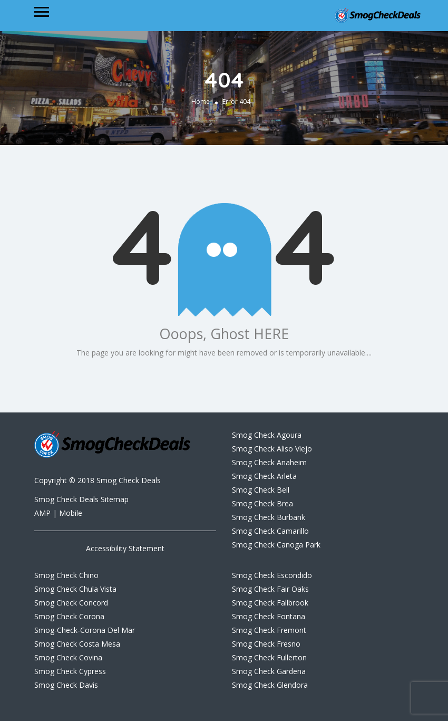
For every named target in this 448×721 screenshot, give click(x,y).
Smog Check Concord (71, 603)
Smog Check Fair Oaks (270, 589)
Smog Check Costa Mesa (77, 644)
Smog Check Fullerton (269, 657)
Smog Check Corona (69, 616)
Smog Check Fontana (268, 616)
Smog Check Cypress (70, 671)
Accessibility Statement (125, 548)
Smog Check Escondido (272, 575)
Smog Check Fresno (266, 644)
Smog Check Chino (66, 575)
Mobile (70, 513)
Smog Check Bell (260, 490)
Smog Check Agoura (266, 435)
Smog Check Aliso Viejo (272, 449)
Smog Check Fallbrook (270, 603)
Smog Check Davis (66, 685)
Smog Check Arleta (264, 476)
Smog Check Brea (262, 503)
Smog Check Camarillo (270, 531)
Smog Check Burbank (268, 517)
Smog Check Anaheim (269, 462)
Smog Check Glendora (270, 685)
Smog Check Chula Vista (75, 589)
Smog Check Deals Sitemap (81, 499)
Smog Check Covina (68, 657)
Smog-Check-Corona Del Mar (84, 630)
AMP (43, 513)
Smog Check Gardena (269, 671)
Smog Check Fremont (269, 630)
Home (200, 101)
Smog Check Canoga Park (276, 545)
